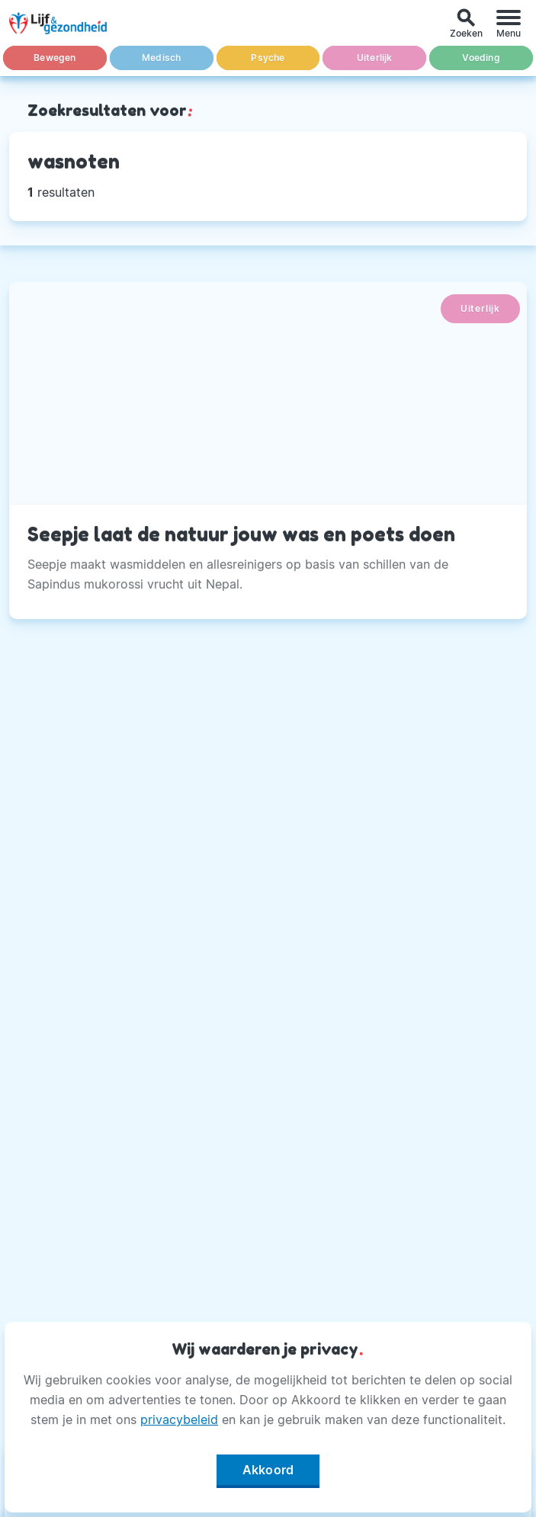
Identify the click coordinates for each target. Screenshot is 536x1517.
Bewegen (54, 57)
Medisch (161, 57)
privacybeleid (179, 1419)
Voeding (480, 57)
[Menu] (508, 23)
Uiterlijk (375, 57)
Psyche (267, 57)
